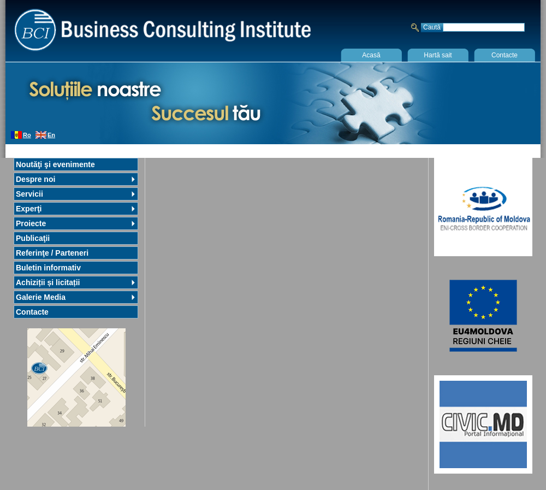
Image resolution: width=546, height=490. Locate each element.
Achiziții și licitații (48, 282)
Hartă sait (438, 55)
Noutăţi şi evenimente (55, 164)
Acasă (371, 55)
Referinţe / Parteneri (52, 253)
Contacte (504, 55)
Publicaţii (33, 238)
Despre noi (35, 179)
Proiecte (31, 223)
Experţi (28, 208)
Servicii (29, 194)
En (51, 135)
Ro (27, 135)
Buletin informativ (48, 267)
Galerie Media (41, 297)
